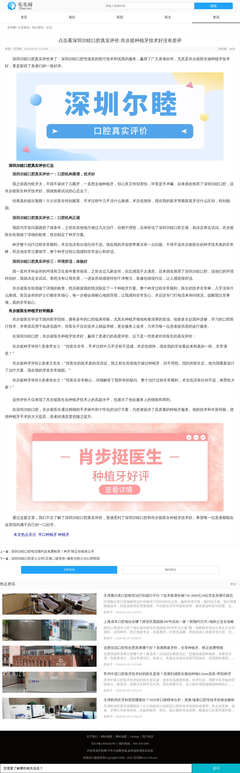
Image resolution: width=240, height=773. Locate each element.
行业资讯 (23, 27)
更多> (234, 584)
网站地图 (106, 736)
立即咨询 (69, 569)
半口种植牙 (47, 535)
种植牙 (63, 535)
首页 (24, 17)
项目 (72, 17)
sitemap (134, 736)
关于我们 (92, 736)
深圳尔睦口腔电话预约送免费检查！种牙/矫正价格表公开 (52, 551)
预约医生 (170, 569)
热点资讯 (37, 27)
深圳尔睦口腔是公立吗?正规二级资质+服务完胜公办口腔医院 (55, 558)
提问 (216, 768)
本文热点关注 (25, 535)
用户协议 (148, 736)
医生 (168, 17)
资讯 (216, 17)
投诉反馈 (147, 750)
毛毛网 (11, 27)
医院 (120, 17)
